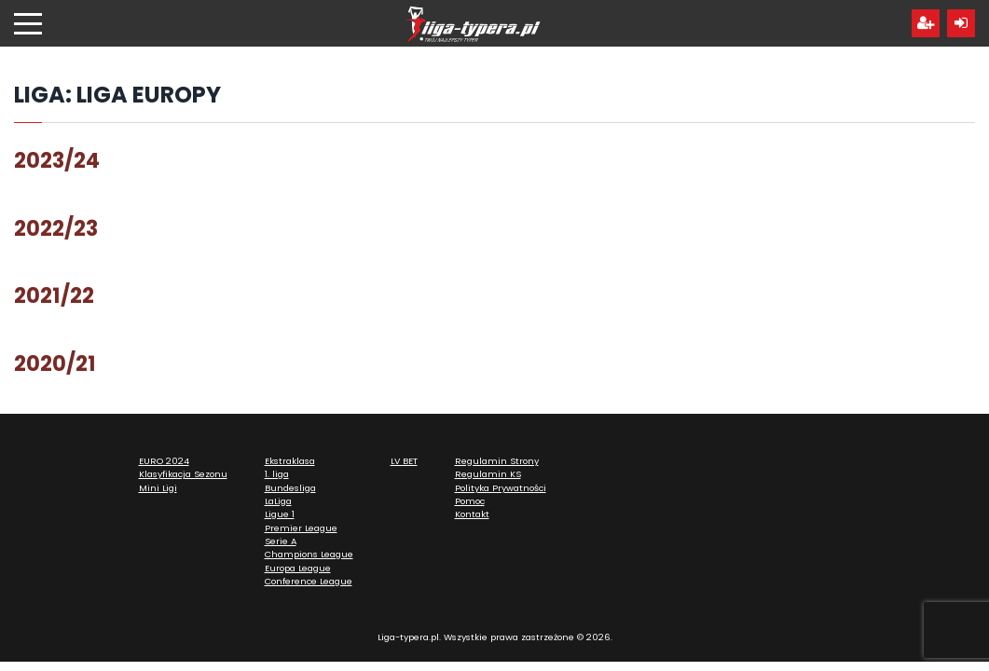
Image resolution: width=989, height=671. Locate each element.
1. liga (277, 474)
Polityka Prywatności (500, 488)
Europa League (298, 568)
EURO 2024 (164, 461)
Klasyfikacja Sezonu (183, 474)
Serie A (280, 541)
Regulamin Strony (497, 461)
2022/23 (56, 228)
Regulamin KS (488, 474)
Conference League (308, 581)
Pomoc (470, 501)
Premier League (301, 528)
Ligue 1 (280, 514)
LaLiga (278, 501)
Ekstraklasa (290, 461)
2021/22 (54, 295)
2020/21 (55, 363)
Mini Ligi (158, 488)
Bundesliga (290, 488)
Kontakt (472, 514)
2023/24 (57, 160)
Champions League (309, 554)
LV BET (404, 461)
